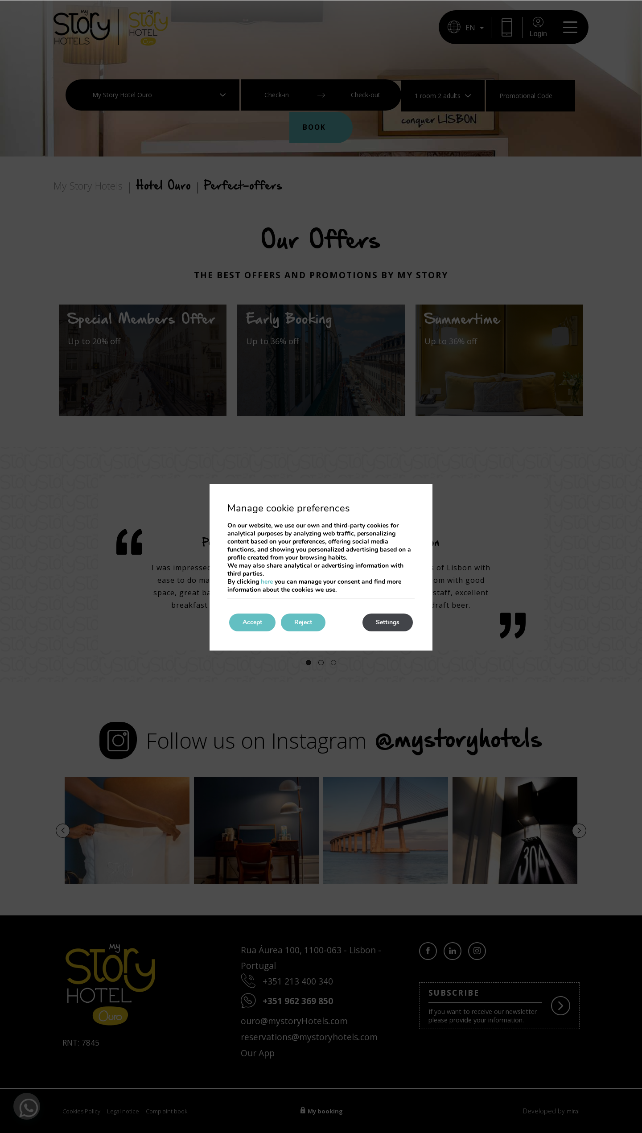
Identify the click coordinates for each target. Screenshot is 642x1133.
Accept (252, 622)
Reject (303, 622)
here (267, 581)
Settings (387, 622)
